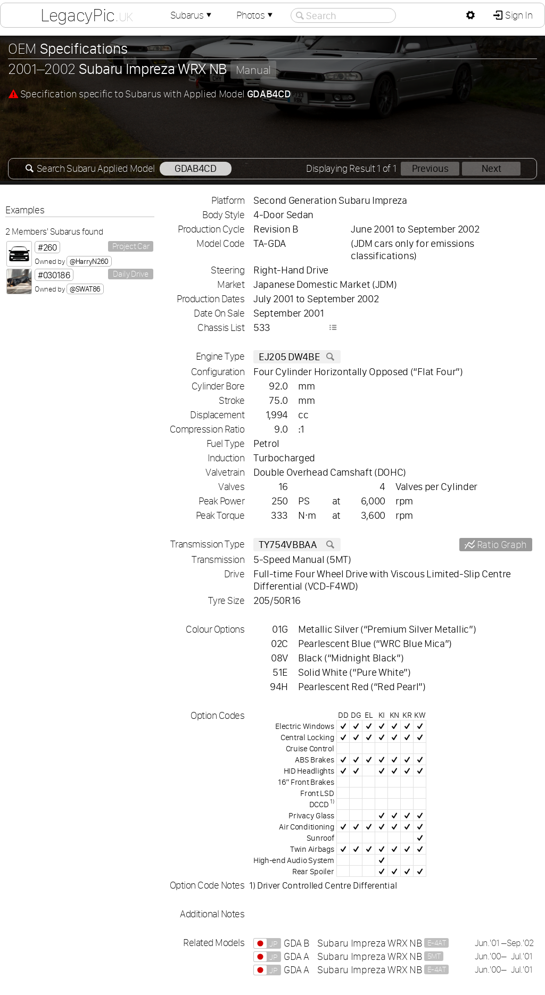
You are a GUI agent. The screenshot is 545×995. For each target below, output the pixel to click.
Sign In (517, 15)
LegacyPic (86, 15)
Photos (255, 15)
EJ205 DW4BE (297, 357)
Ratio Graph (501, 544)
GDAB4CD (196, 168)
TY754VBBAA (297, 544)
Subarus (192, 15)
